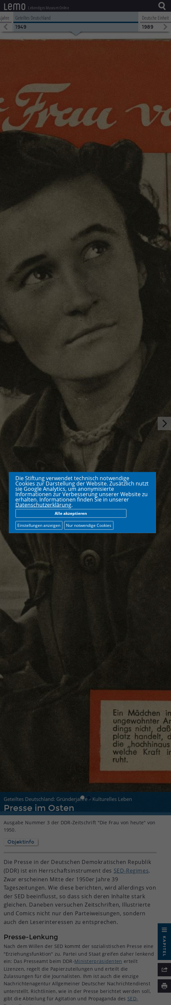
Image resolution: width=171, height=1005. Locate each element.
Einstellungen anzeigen (38, 525)
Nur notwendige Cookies (88, 525)
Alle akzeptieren (71, 513)
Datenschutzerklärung (43, 505)
